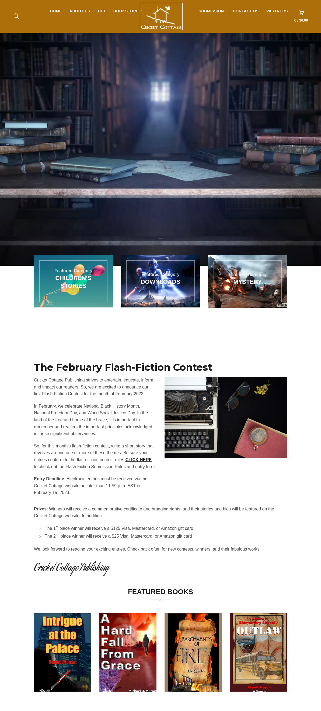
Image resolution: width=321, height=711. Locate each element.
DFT (102, 11)
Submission (211, 11)
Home (56, 11)
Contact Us (246, 11)
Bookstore (126, 11)
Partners (277, 11)
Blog (160, 22)
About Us (79, 11)
